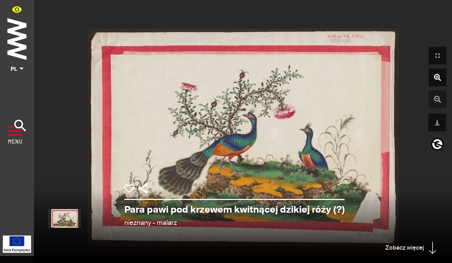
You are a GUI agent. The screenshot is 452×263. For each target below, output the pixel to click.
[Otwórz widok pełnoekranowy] (437, 56)
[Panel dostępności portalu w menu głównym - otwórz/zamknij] (17, 9)
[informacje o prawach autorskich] (437, 144)
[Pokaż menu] (17, 131)
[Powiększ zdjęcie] (437, 77)
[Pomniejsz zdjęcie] (437, 99)
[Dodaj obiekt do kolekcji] (129, 188)
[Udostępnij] (143, 188)
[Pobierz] (437, 121)
